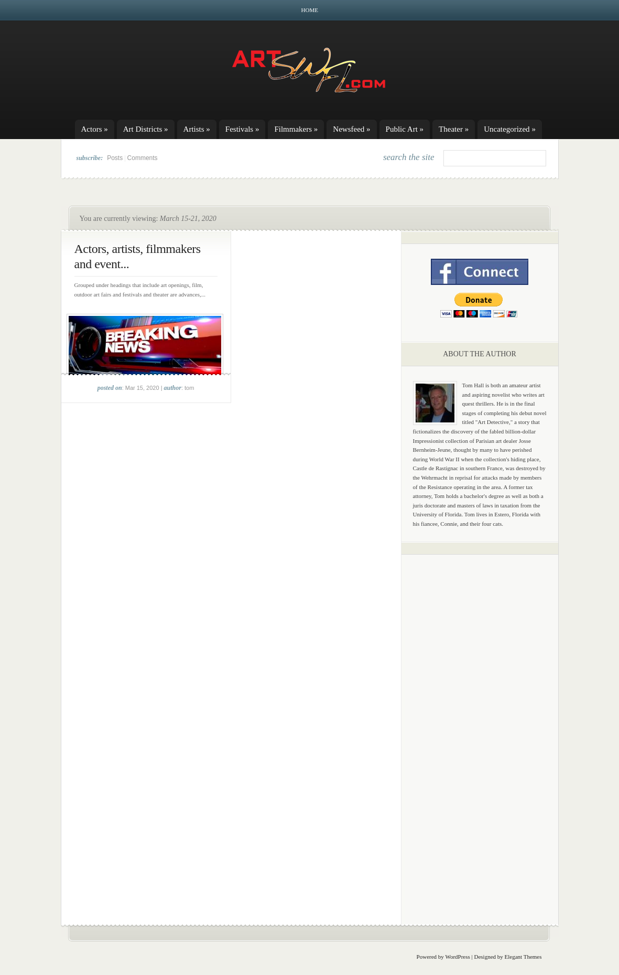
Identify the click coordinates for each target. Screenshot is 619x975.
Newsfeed (351, 129)
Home (309, 10)
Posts (115, 158)
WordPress (457, 956)
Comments (142, 158)
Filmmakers (296, 129)
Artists (196, 129)
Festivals (242, 129)
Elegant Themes (523, 956)
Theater (454, 129)
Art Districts (145, 129)
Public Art (405, 129)
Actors (94, 129)
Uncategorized (510, 129)
